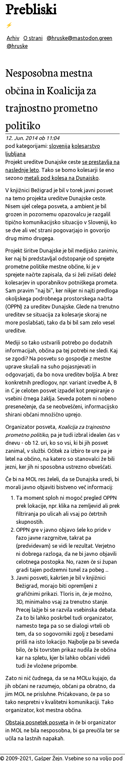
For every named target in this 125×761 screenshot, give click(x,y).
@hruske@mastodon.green (79, 38)
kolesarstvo (86, 146)
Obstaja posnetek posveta (36, 722)
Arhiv (13, 38)
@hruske (17, 46)
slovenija (59, 146)
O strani (33, 38)
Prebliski (30, 10)
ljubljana (15, 154)
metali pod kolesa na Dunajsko (61, 178)
